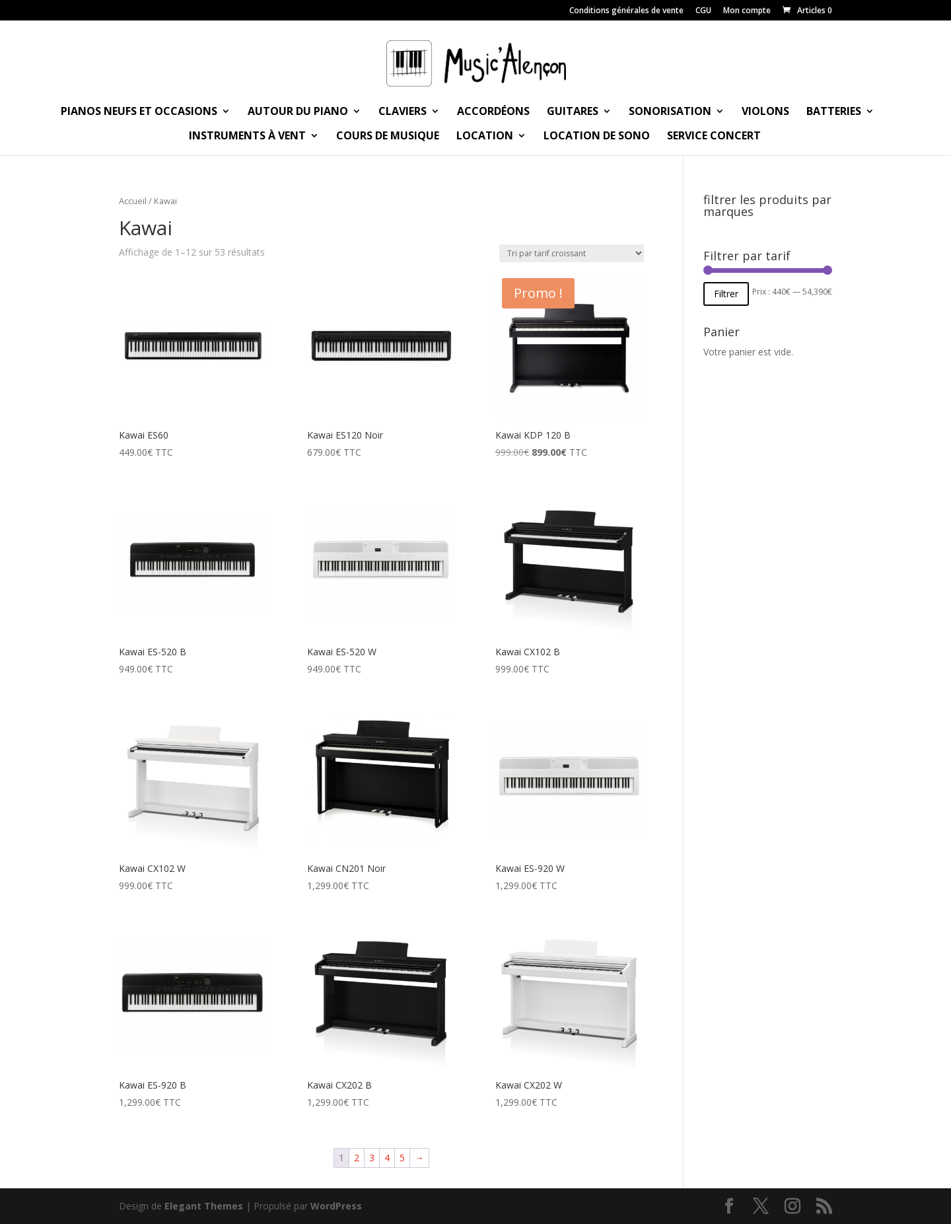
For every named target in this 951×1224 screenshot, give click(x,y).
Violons (765, 112)
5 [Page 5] (402, 1157)
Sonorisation (670, 112)
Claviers (402, 112)
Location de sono (597, 137)
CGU (703, 11)
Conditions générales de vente (626, 11)
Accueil (133, 201)
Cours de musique (387, 137)
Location (484, 137)
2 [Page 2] (356, 1157)
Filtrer (726, 293)
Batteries (833, 112)
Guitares (572, 112)
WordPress (336, 1206)
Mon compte (747, 11)
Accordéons (493, 112)
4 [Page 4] (387, 1157)
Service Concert (714, 137)
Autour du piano (298, 112)
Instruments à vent (247, 137)
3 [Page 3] (371, 1157)
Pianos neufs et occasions (139, 112)
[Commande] (571, 253)
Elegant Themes (203, 1206)
